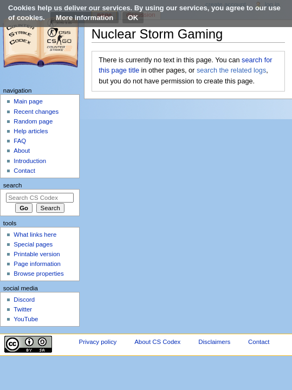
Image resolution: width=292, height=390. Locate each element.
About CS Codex (157, 342)
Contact (24, 170)
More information (84, 18)
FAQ (20, 141)
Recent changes (36, 111)
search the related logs (231, 70)
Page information (37, 264)
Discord (24, 299)
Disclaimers (214, 342)
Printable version (37, 254)
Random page (33, 121)
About (22, 150)
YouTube (26, 319)
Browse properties (38, 273)
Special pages (33, 244)
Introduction (30, 161)
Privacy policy (98, 342)
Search (12, 185)
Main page (28, 101)
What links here (35, 234)
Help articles (31, 131)
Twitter (23, 309)
